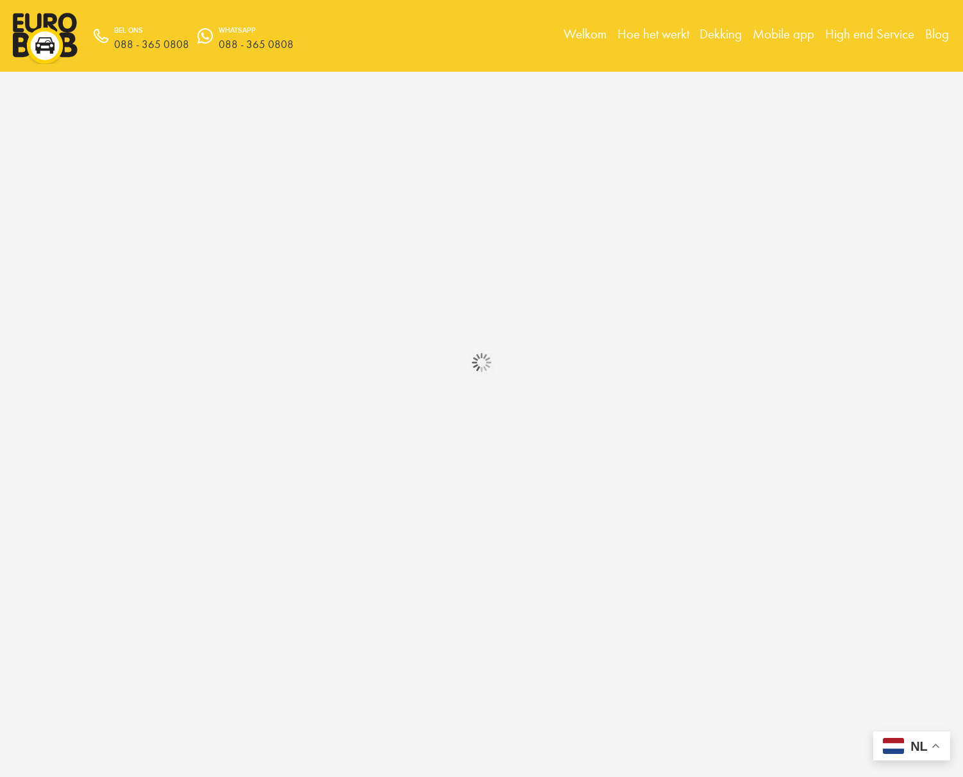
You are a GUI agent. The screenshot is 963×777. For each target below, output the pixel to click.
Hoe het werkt (653, 33)
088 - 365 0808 (256, 44)
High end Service (869, 33)
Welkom (585, 33)
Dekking (720, 33)
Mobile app (783, 33)
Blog (937, 33)
